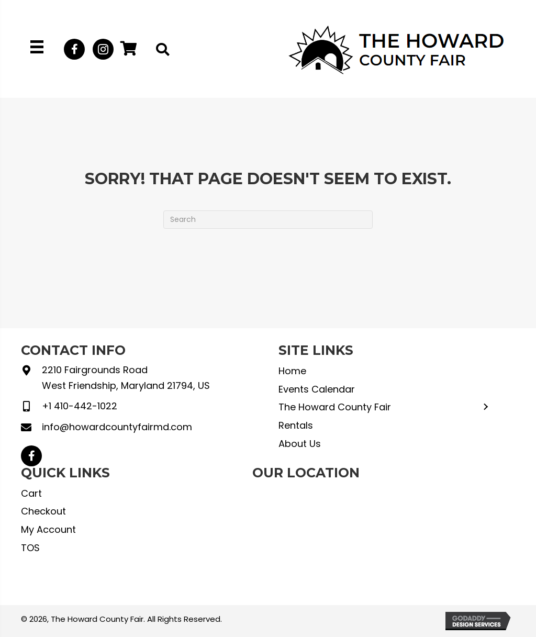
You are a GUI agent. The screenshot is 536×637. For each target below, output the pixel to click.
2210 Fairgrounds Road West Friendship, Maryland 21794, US (126, 377)
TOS (30, 547)
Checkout (43, 511)
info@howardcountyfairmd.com (117, 426)
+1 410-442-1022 (79, 405)
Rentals (295, 425)
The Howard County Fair (334, 407)
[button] (74, 49)
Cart (31, 493)
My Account (48, 529)
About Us (299, 443)
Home (292, 370)
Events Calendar (316, 389)
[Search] (268, 219)
